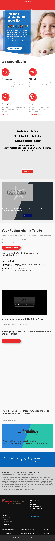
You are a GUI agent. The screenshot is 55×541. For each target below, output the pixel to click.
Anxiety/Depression (35, 506)
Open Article (27, 171)
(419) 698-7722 (6, 524)
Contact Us (29, 460)
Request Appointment (15, 48)
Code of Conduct (47, 533)
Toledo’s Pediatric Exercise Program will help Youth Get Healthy (25, 443)
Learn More (6, 90)
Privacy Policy (47, 529)
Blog (31, 510)
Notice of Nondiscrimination (27, 529)
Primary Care (33, 503)
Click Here (27, 216)
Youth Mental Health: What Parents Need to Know (20, 441)
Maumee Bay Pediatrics (36, 516)
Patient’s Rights (8, 533)
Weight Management (36, 508)
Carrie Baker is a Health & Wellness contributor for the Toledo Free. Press (27, 209)
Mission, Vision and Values (8, 529)
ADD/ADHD (33, 505)
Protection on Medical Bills (27, 533)
